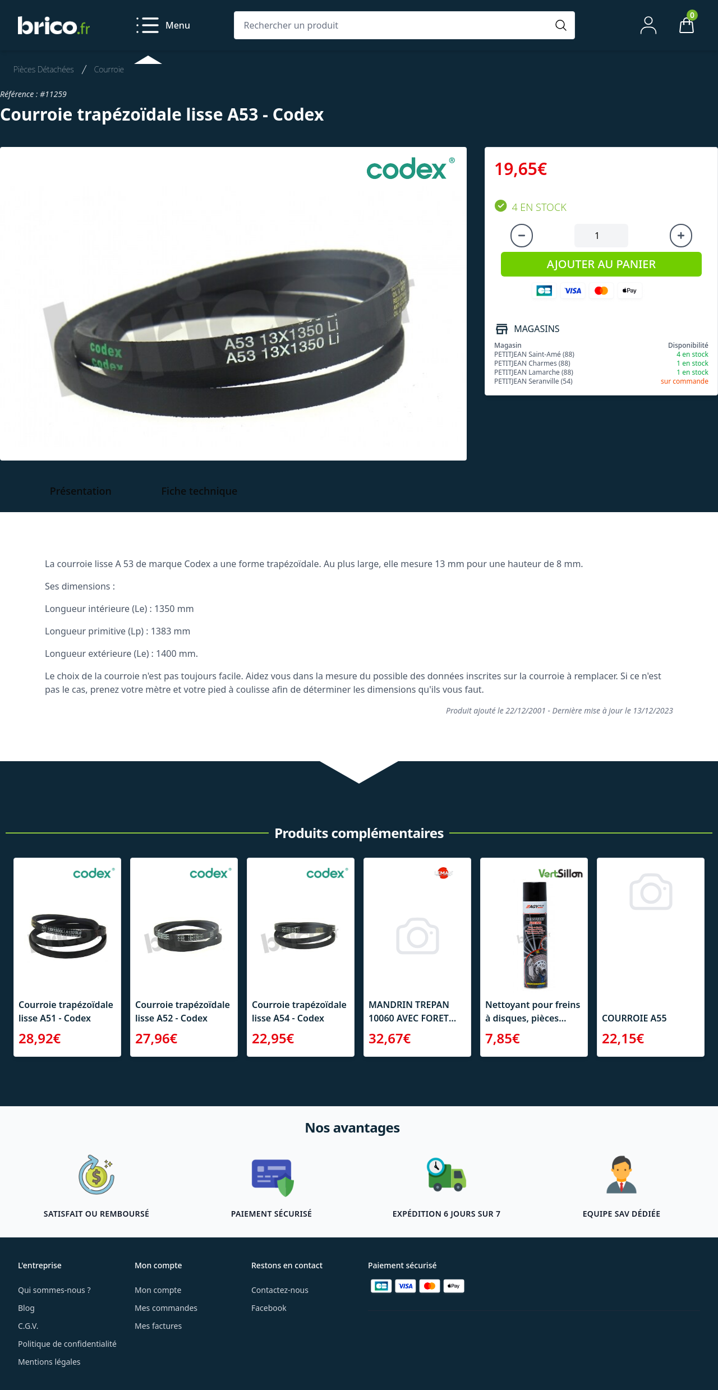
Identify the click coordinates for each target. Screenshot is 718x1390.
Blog (26, 1307)
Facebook (269, 1307)
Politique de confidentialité (67, 1343)
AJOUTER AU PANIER (601, 263)
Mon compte (158, 1290)
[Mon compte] (648, 25)
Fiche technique (200, 491)
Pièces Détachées (43, 69)
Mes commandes (166, 1307)
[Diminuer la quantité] (521, 235)
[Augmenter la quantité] (681, 235)
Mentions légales (49, 1361)
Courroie (109, 69)
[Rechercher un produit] (393, 25)
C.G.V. (28, 1325)
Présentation (81, 491)
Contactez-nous (280, 1290)
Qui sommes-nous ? (54, 1290)
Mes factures (158, 1325)
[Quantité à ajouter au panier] (601, 235)
